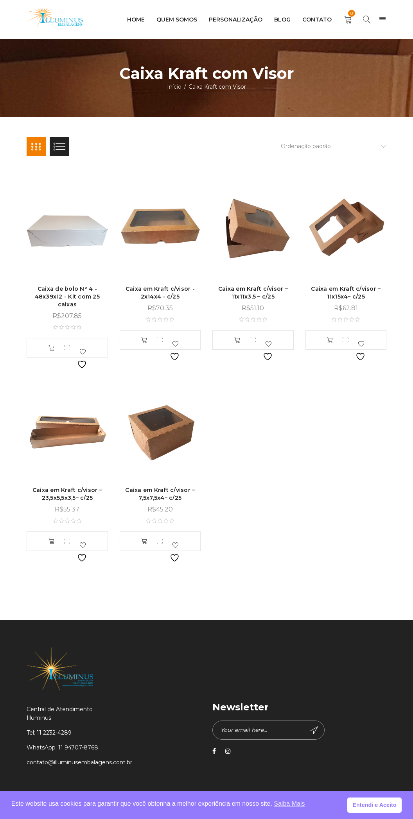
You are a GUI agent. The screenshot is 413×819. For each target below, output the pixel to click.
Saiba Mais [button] (289, 803)
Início (174, 86)
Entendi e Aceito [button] (374, 805)
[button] (51, 348)
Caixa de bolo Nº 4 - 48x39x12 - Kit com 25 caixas (67, 297)
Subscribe (314, 730)
